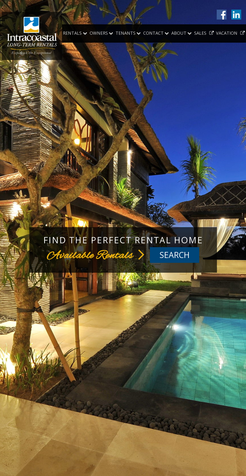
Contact (153, 33)
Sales (204, 33)
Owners (99, 33)
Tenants (125, 33)
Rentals (72, 33)
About (178, 33)
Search (175, 254)
